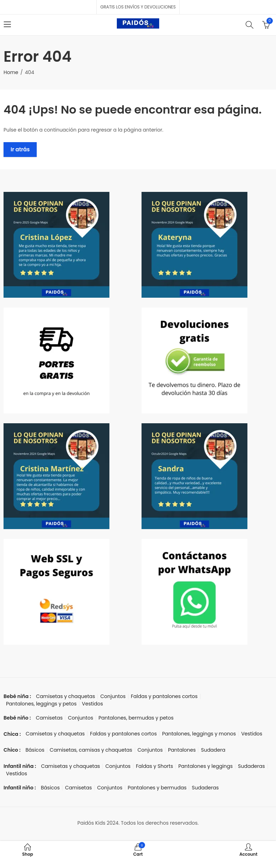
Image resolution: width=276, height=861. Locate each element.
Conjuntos (112, 696)
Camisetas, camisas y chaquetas (91, 749)
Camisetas (49, 717)
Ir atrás (20, 149)
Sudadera (213, 749)
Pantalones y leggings (205, 766)
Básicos (34, 749)
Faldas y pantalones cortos (164, 696)
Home (11, 72)
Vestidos (92, 703)
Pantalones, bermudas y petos (136, 717)
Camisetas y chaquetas (65, 696)
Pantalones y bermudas (157, 787)
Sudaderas (251, 766)
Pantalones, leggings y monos (199, 733)
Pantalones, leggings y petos (41, 703)
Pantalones (182, 749)
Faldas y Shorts (154, 766)
